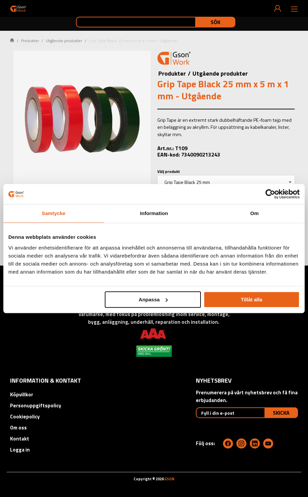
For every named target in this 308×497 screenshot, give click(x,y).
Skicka (281, 413)
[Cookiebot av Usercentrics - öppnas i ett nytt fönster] (270, 194)
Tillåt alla (251, 299)
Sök (215, 22)
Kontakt (19, 438)
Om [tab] (254, 213)
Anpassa (153, 299)
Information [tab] (154, 213)
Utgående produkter (64, 40)
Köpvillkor (21, 394)
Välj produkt (168, 171)
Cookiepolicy (25, 416)
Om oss (18, 427)
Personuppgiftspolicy (35, 405)
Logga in (20, 450)
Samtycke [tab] (54, 213)
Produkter (30, 40)
